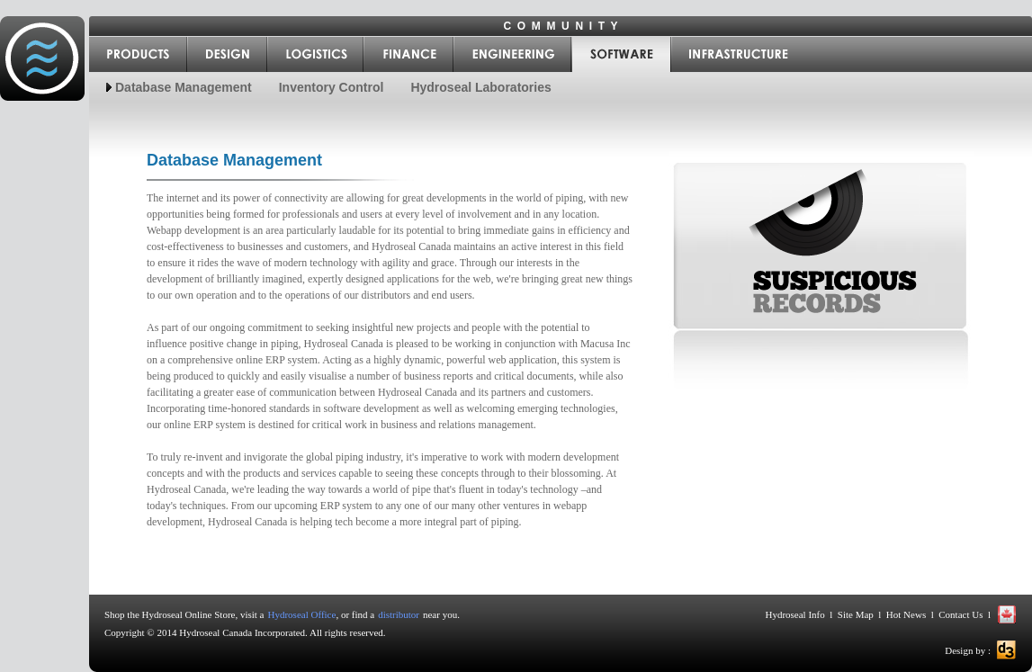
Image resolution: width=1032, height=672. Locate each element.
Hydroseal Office (302, 614)
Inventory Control (331, 87)
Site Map (856, 614)
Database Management (183, 87)
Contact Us (961, 614)
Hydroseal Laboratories (480, 87)
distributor (398, 614)
